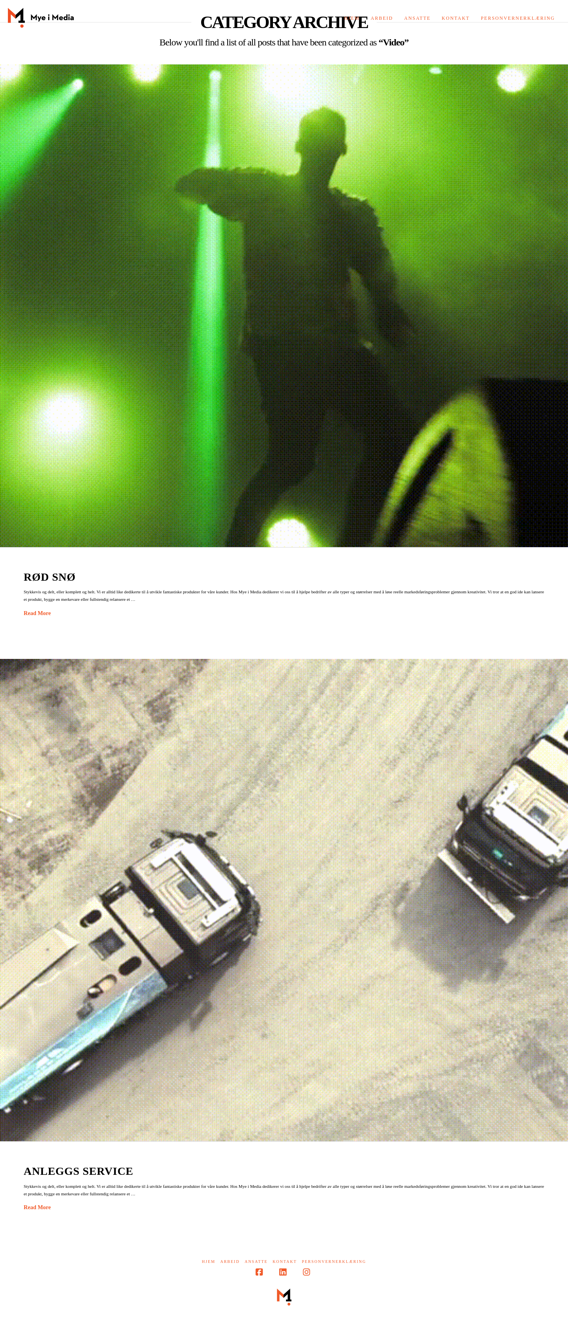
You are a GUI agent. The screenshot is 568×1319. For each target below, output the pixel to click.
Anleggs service (78, 1171)
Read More (37, 613)
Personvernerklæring (334, 1261)
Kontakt (285, 1261)
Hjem (208, 1261)
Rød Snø (50, 577)
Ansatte (256, 1261)
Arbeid (229, 1261)
